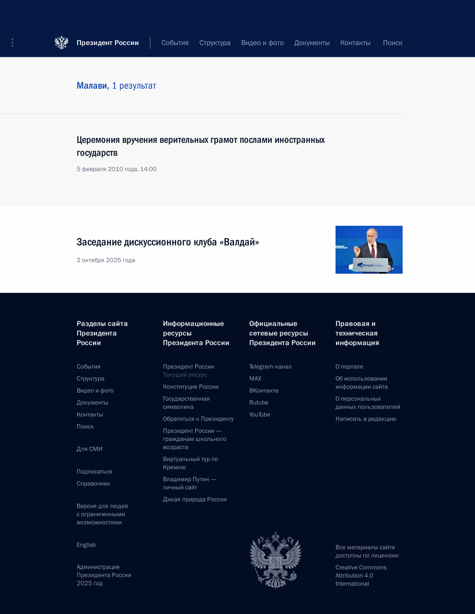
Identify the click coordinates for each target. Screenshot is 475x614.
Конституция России (191, 386)
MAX (255, 378)
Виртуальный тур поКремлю (190, 463)
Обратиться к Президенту (198, 419)
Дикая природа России (195, 499)
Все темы (309, 43)
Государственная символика (186, 402)
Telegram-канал (270, 366)
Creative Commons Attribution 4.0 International (361, 575)
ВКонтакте (263, 390)
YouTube (259, 414)
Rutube (258, 402)
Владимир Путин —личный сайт (190, 483)
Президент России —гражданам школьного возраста (194, 439)
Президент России (108, 14)
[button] (16, 14)
